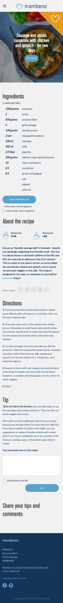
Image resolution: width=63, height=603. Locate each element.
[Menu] (5, 6)
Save (42, 488)
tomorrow (8, 278)
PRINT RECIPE (32, 58)
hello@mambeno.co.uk (14, 578)
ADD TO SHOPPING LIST (19, 200)
